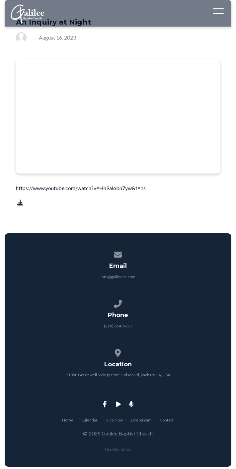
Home (67, 419)
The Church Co (118, 449)
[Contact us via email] (118, 253)
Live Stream (141, 419)
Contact (167, 419)
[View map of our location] (118, 351)
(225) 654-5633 (118, 325)
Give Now (114, 419)
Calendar (89, 419)
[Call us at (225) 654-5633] (118, 302)
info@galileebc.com (118, 276)
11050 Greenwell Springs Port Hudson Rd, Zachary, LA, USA (118, 374)
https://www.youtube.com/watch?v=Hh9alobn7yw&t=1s (81, 188)
